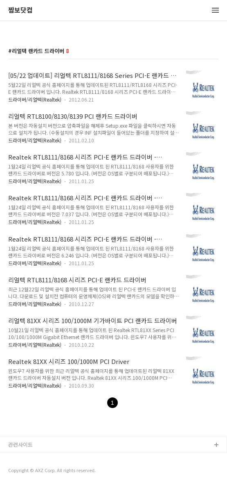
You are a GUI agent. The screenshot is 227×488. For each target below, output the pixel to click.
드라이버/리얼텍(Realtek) (34, 99)
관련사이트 (20, 444)
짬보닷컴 (20, 10)
